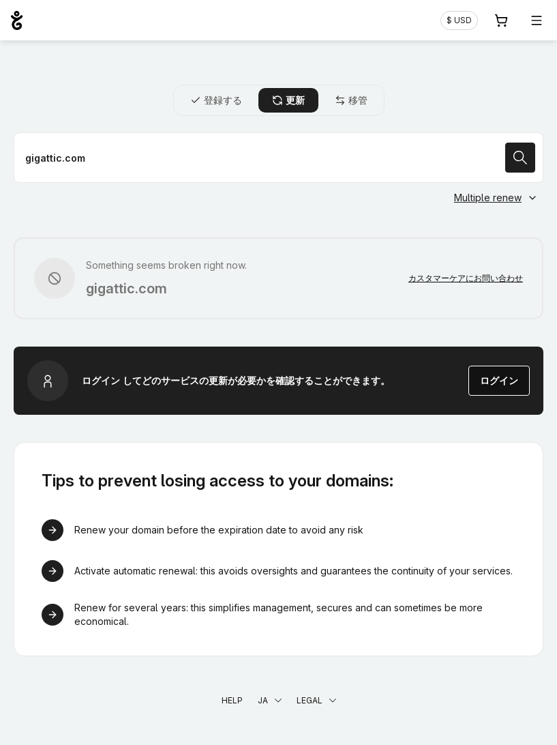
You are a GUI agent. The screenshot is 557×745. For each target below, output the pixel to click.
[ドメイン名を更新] (278, 157)
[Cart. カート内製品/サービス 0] (501, 20)
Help (232, 700)
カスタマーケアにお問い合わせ (465, 278)
